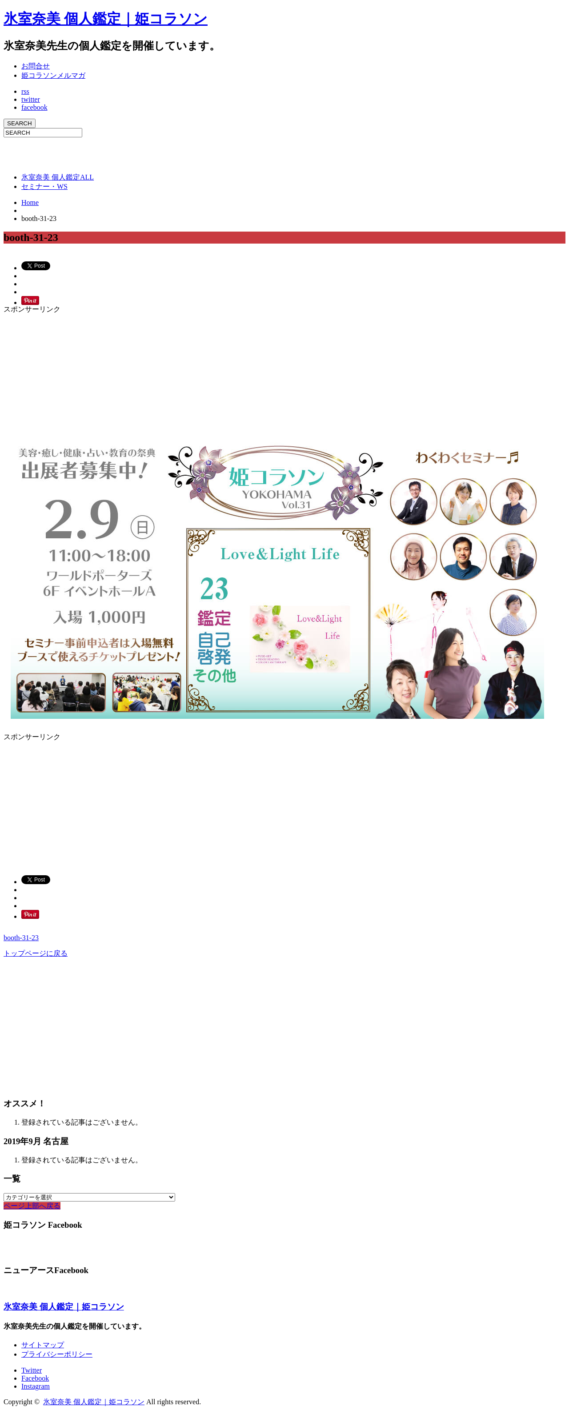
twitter (30, 99)
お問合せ (35, 66)
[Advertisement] (108, 150)
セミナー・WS (44, 186)
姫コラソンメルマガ (53, 75)
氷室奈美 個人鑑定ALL (57, 177)
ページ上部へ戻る (32, 1206)
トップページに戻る (36, 953)
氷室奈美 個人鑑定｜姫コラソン (106, 19)
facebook (34, 107)
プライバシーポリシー (56, 1354)
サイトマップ (42, 1345)
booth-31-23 (21, 937)
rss (25, 91)
